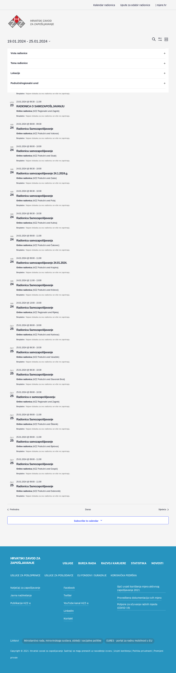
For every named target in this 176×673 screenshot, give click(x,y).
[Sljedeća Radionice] (163, 509)
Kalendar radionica (110, 5)
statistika (138, 563)
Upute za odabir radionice (138, 5)
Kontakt (68, 618)
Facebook (69, 587)
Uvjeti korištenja (108, 651)
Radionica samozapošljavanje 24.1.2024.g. (42, 173)
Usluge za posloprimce (25, 575)
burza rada (87, 563)
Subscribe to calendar (86, 520)
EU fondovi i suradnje (93, 575)
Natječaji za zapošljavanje (23, 587)
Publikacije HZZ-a (19, 603)
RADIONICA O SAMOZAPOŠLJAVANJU (40, 106)
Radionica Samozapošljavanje (34, 128)
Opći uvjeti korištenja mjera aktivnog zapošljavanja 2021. (136, 588)
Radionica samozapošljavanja (34, 240)
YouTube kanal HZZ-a (75, 603)
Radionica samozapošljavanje (34, 150)
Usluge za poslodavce (60, 575)
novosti (157, 563)
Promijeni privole (142, 651)
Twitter (67, 595)
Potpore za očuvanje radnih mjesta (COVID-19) (140, 606)
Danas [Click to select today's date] (88, 509)
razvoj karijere (113, 563)
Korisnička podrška (125, 575)
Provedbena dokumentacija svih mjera (137, 597)
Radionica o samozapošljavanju (35, 396)
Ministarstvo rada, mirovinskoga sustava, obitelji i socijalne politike (57, 640)
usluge (67, 563)
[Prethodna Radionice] (13, 509)
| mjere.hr (161, 5)
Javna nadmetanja (19, 595)
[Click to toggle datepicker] (28, 41)
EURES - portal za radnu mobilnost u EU (117, 640)
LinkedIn (68, 610)
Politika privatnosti (125, 651)
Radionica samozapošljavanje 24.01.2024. (41, 262)
